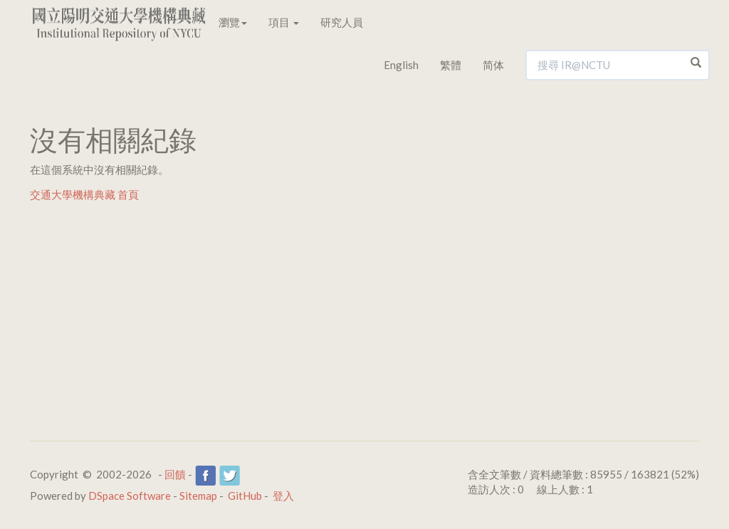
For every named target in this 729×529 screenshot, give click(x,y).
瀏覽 (233, 22)
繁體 (450, 64)
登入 (283, 495)
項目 (283, 22)
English (401, 64)
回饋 (175, 474)
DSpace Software (129, 495)
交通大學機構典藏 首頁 (84, 194)
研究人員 (341, 22)
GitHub (245, 495)
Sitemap (198, 495)
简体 (493, 64)
